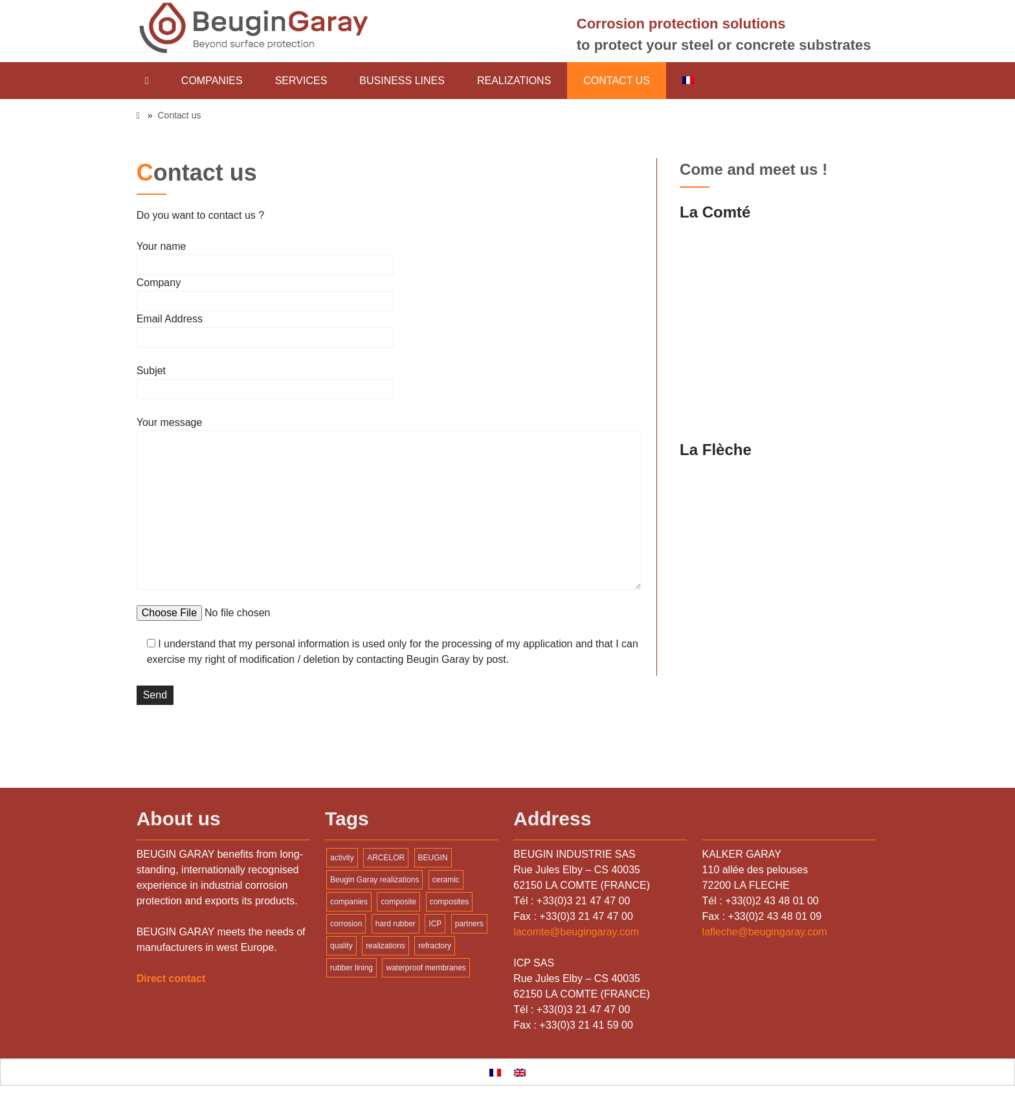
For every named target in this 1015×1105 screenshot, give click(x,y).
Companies (212, 80)
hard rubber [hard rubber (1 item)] (395, 923)
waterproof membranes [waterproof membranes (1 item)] (425, 967)
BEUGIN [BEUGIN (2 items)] (433, 857)
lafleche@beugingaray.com (764, 931)
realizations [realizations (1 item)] (385, 945)
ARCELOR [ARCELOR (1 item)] (386, 857)
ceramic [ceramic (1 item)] (446, 879)
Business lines (402, 80)
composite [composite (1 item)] (398, 901)
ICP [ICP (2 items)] (435, 923)
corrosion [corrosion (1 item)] (346, 923)
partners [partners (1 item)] (469, 923)
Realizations (514, 80)
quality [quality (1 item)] (341, 945)
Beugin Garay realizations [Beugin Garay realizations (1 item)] (374, 879)
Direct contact (171, 978)
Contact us (616, 80)
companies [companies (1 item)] (349, 901)
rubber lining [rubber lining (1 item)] (351, 967)
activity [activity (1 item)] (342, 857)
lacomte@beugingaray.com (576, 931)
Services (301, 80)
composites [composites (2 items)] (449, 901)
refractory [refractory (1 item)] (434, 945)
